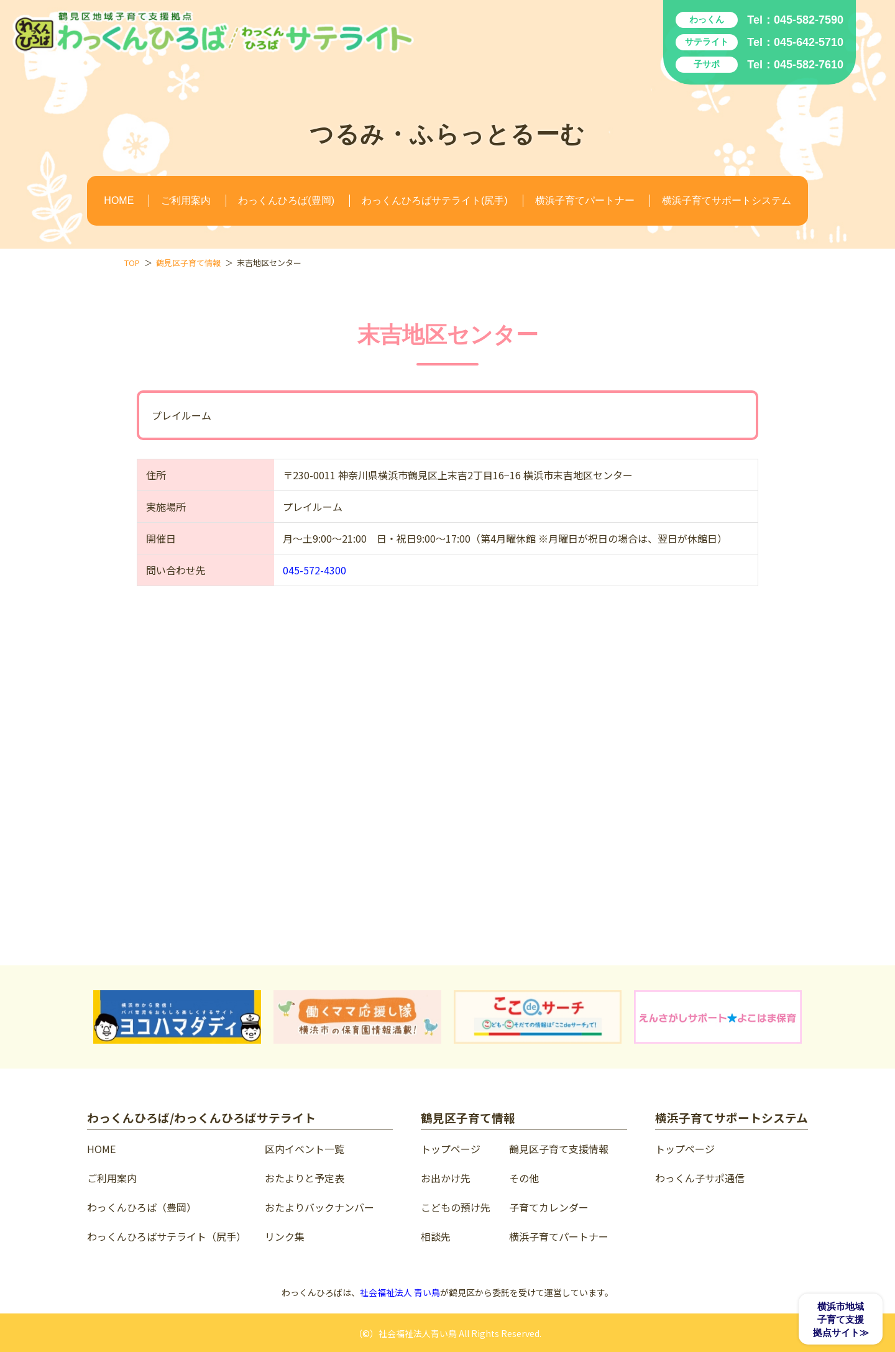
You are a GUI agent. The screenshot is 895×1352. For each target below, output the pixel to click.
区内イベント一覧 (304, 1148)
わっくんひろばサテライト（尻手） (166, 1236)
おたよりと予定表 (304, 1177)
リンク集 (285, 1236)
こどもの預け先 (455, 1207)
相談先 (436, 1236)
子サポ (707, 64)
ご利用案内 (186, 200)
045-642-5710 (808, 42)
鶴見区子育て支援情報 (558, 1148)
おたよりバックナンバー (319, 1207)
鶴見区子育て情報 (188, 263)
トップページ (450, 1148)
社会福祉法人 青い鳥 (400, 1292)
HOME (119, 200)
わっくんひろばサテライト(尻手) (435, 200)
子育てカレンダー (549, 1207)
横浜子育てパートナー (585, 200)
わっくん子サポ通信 (700, 1177)
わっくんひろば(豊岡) (286, 200)
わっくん (706, 19)
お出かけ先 (445, 1177)
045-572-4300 (314, 570)
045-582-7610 (808, 64)
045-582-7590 (808, 20)
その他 (524, 1177)
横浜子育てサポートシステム (726, 200)
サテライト (706, 42)
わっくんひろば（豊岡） (141, 1207)
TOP (132, 263)
